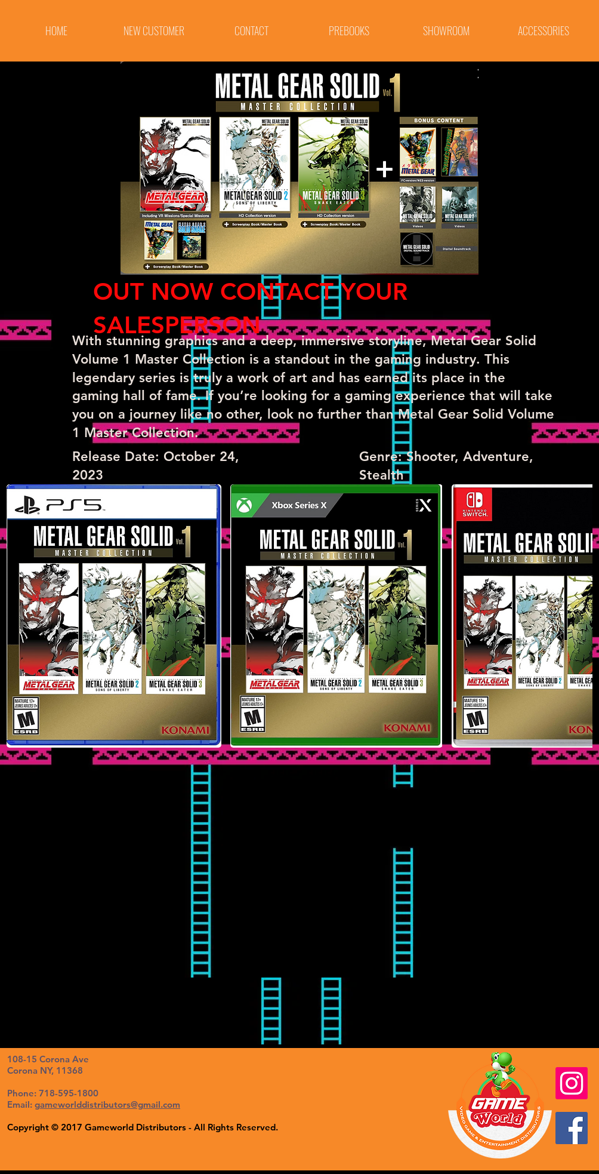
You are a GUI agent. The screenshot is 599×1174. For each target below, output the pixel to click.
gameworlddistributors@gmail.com (107, 1104)
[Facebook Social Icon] (571, 1128)
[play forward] (577, 616)
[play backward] (21, 616)
